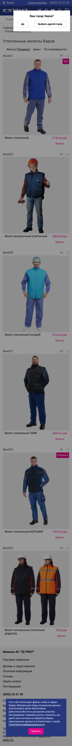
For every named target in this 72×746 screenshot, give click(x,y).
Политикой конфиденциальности (27, 724)
